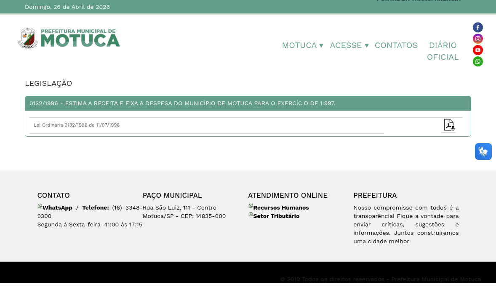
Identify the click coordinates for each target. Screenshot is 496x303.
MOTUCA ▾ (303, 45)
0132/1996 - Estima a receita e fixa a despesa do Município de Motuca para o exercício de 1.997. (182, 103)
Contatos (396, 45)
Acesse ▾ (349, 45)
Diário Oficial (443, 51)
